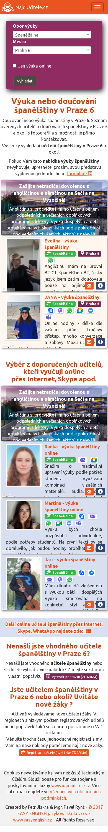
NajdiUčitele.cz (24, 7)
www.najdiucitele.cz (70, 785)
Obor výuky (25, 26)
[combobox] (52, 34)
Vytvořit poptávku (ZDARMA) (71, 676)
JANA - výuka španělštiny (72, 297)
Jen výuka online (32, 65)
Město (19, 41)
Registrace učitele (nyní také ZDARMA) (54, 752)
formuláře (79, 173)
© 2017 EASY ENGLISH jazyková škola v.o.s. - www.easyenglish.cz (58, 813)
